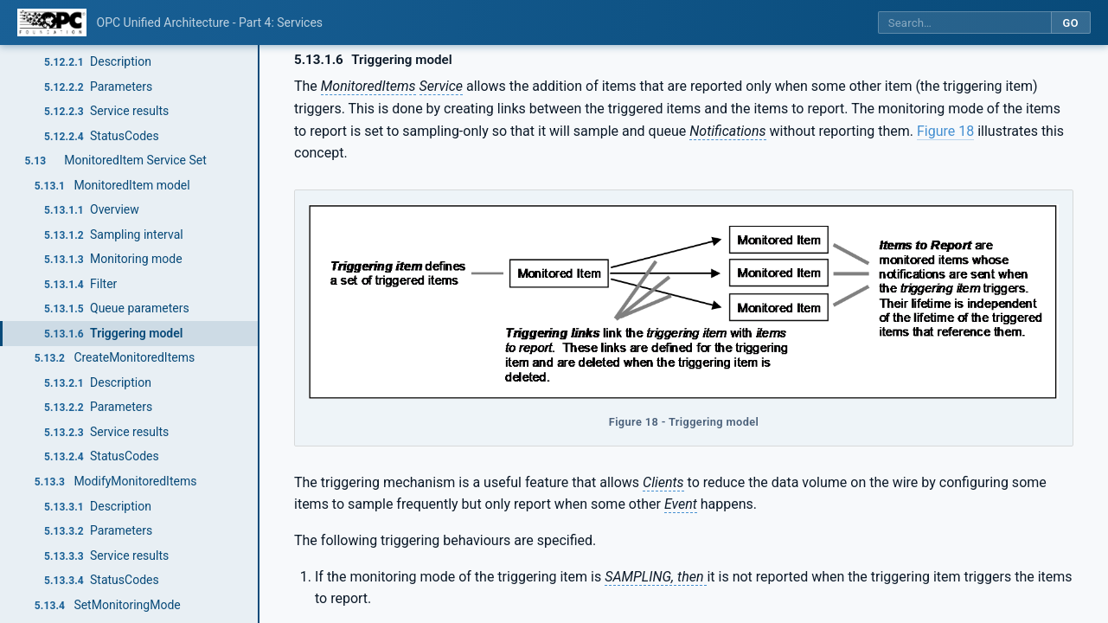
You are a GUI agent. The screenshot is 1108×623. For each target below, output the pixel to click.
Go (1070, 22)
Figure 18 (945, 131)
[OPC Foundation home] (51, 22)
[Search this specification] (964, 23)
